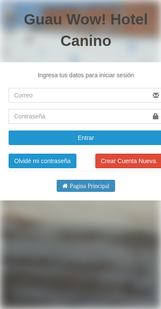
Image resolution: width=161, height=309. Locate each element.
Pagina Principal (88, 186)
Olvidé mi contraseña (42, 161)
